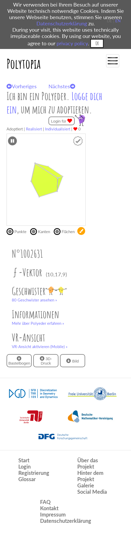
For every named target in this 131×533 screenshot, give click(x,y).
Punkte (18, 231)
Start (23, 460)
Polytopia (24, 63)
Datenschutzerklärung (61, 23)
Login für (61, 120)
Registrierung (33, 473)
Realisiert (34, 129)
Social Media (92, 491)
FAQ (45, 502)
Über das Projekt (87, 463)
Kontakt (49, 508)
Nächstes (61, 86)
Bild (72, 360)
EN (118, 20)
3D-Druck (46, 360)
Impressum (53, 514)
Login (24, 466)
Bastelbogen (19, 360)
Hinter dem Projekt (90, 476)
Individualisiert (57, 129)
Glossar (27, 479)
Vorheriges (22, 86)
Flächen (65, 231)
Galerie (85, 485)
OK (97, 43)
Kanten (42, 231)
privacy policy (72, 43)
